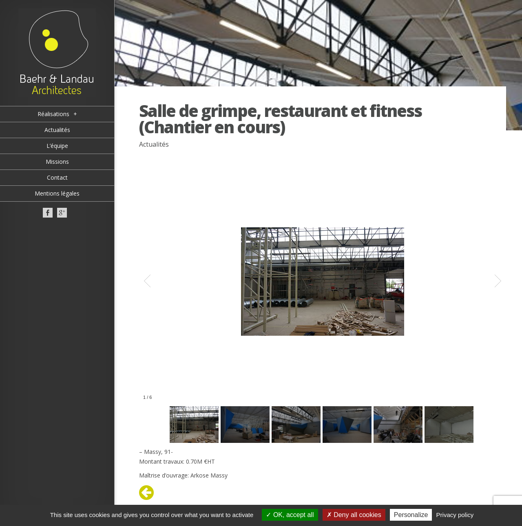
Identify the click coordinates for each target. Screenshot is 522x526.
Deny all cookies (354, 514)
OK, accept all (290, 514)
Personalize (411, 514)
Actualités (154, 144)
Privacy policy (455, 514)
